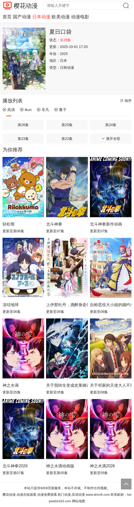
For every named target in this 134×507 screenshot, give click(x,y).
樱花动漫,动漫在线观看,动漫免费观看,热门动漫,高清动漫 (44, 494)
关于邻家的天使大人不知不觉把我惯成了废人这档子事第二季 (110, 385)
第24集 (110, 125)
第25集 (67, 125)
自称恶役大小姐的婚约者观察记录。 (110, 305)
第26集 (23, 125)
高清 (9, 109)
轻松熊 (9, 224)
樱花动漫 (26, 5)
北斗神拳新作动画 (106, 224)
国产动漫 (22, 16)
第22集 (67, 139)
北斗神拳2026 (15, 466)
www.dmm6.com (98, 494)
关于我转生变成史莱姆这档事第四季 (67, 385)
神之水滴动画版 (60, 466)
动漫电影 (80, 16)
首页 (7, 16)
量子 (60, 109)
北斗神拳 (54, 224)
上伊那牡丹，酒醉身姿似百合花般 (67, 305)
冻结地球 (11, 305)
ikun (26, 109)
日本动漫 (41, 16)
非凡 (43, 109)
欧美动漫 (61, 16)
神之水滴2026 (102, 466)
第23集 (23, 139)
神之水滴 (11, 385)
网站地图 (78, 501)
